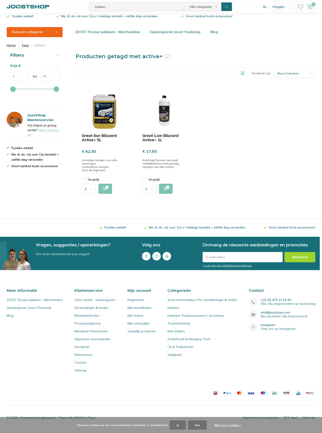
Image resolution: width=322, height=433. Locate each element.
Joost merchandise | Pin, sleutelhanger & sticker (202, 303)
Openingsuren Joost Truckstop (175, 35)
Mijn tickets (135, 319)
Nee (197, 425)
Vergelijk (91, 183)
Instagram (156, 258)
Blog (214, 35)
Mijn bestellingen (139, 311)
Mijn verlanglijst (138, 327)
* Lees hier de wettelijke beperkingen (227, 269)
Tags (25, 49)
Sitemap (80, 374)
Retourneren (83, 358)
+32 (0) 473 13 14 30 (276, 303)
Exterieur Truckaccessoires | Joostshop (195, 319)
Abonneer (300, 260)
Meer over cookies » (227, 425)
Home (11, 49)
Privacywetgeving (87, 327)
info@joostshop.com (275, 316)
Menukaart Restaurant (91, 335)
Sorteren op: (261, 77)
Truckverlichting (178, 327)
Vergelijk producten (141, 335)
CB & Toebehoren (180, 350)
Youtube (167, 258)
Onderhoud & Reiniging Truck (188, 342)
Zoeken (226, 6)
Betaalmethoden (86, 319)
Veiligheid (174, 358)
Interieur (173, 311)
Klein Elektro (176, 335)
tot (33, 80)
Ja (177, 425)
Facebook (146, 258)
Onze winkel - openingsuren (95, 303)
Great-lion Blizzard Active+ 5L (99, 141)
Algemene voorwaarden (92, 342)
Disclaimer (82, 350)
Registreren (135, 303)
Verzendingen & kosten (91, 311)
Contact (80, 366)
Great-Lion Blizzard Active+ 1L (160, 141)
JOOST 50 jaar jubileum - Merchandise (107, 35)
